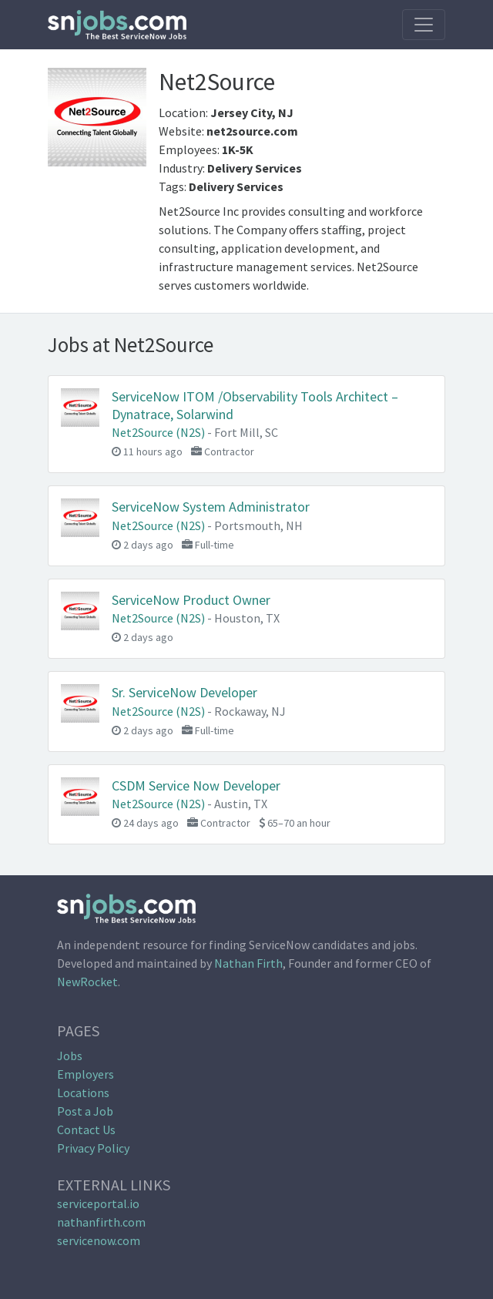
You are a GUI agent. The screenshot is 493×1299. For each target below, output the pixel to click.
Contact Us (86, 1129)
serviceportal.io (98, 1203)
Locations (83, 1092)
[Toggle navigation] (423, 24)
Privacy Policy (93, 1148)
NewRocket (87, 981)
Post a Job (85, 1111)
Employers (85, 1074)
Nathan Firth (248, 963)
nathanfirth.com (101, 1222)
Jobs (69, 1055)
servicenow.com (98, 1240)
